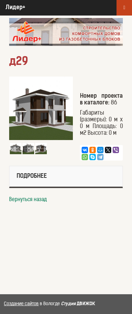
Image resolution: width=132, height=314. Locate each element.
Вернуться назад (28, 200)
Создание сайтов (21, 304)
